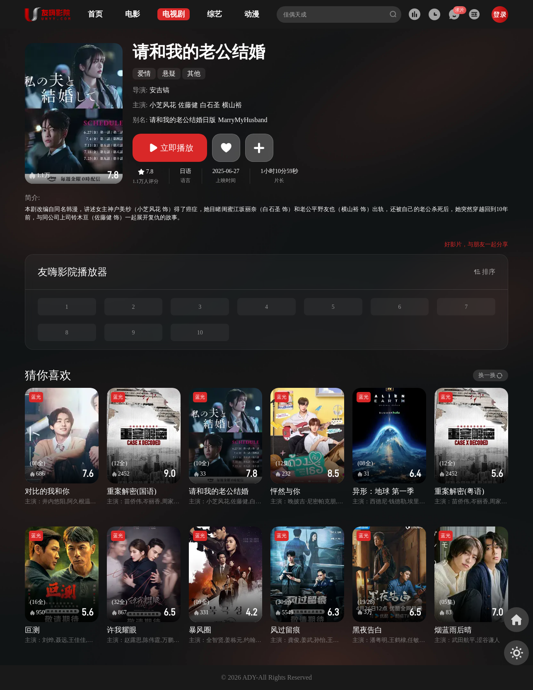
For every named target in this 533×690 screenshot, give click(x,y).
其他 (193, 73)
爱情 (144, 73)
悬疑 (169, 73)
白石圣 (210, 104)
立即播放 (169, 148)
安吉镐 (159, 90)
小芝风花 (163, 104)
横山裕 (232, 104)
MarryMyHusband (242, 119)
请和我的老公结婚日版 (183, 119)
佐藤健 (188, 104)
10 (200, 332)
